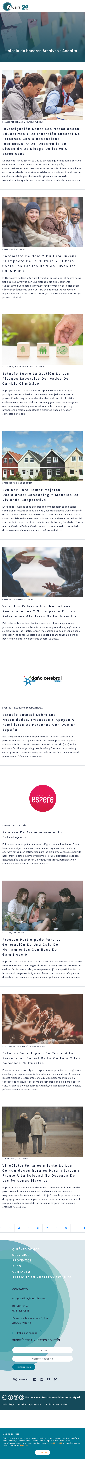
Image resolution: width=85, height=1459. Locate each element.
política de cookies (54, 1443)
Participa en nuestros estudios (42, 1277)
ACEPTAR (42, 1452)
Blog (16, 1266)
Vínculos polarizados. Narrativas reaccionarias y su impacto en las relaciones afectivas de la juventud (40, 611)
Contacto (21, 1272)
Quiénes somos (26, 1249)
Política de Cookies (56, 1404)
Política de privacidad (30, 1404)
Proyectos (22, 1260)
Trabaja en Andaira (27, 1332)
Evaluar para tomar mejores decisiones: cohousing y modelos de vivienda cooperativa (40, 495)
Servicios (21, 1255)
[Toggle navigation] (79, 7)
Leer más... (25, 1445)
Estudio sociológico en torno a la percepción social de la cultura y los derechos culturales (41, 1058)
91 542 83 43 (20, 1306)
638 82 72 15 (20, 1310)
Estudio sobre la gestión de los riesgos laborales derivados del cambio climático (36, 379)
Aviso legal (8, 1404)
